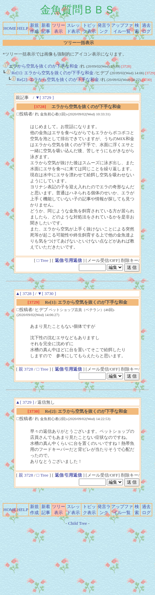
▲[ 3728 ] (25, 293)
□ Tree (42, 260)
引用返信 (73, 260)
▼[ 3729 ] (44, 97)
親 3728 (26, 369)
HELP (22, 28)
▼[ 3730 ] (46, 293)
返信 (59, 260)
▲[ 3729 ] (25, 402)
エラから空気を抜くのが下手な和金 (40, 66)
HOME (9, 28)
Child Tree (77, 523)
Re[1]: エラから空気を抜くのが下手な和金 (49, 72)
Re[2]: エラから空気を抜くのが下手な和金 (55, 79)
